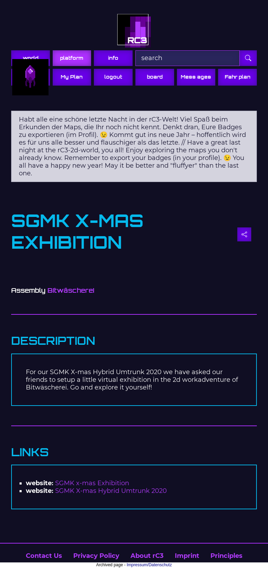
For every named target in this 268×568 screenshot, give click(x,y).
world (30, 58)
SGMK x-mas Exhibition (92, 483)
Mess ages (196, 77)
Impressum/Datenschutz (149, 564)
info (113, 58)
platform (71, 58)
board (155, 77)
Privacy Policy (96, 556)
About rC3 (147, 556)
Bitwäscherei (70, 290)
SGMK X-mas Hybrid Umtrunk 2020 (111, 491)
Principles (226, 556)
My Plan (72, 77)
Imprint (187, 556)
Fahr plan (238, 77)
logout (113, 77)
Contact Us (44, 556)
